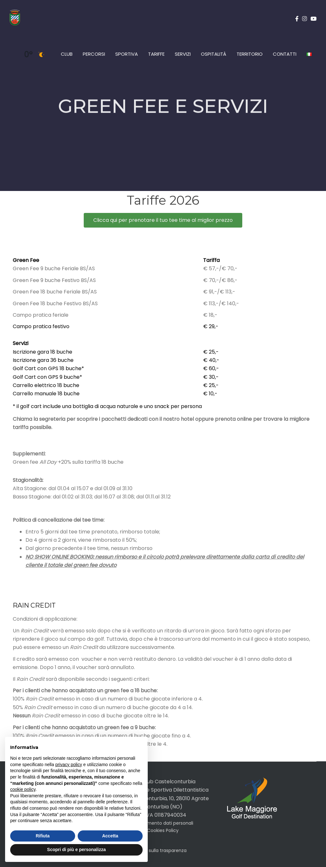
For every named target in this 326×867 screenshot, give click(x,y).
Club (67, 54)
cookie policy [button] (22, 789)
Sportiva (126, 54)
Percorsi (94, 54)
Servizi (183, 54)
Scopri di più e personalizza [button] (76, 849)
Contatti (284, 54)
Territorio (250, 54)
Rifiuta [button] (43, 835)
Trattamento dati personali (163, 823)
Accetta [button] (110, 835)
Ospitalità (213, 54)
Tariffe (156, 54)
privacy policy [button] (68, 764)
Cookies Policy (163, 830)
